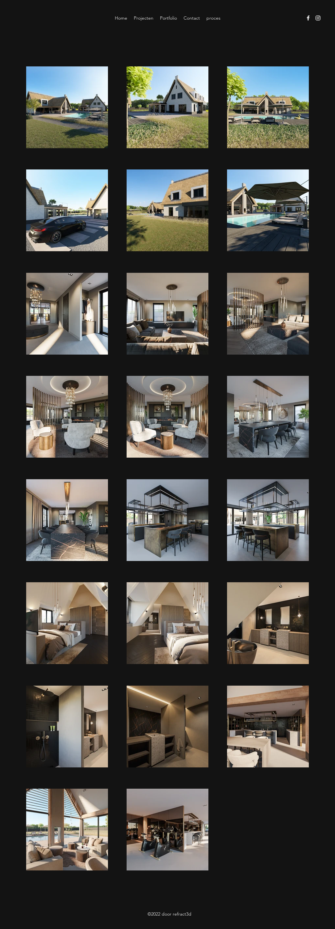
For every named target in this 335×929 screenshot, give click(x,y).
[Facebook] (308, 18)
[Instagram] (318, 18)
